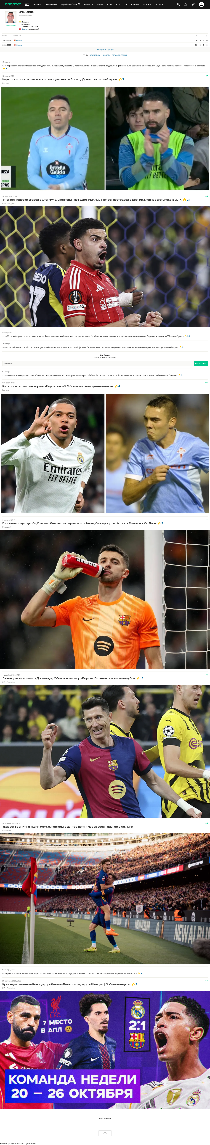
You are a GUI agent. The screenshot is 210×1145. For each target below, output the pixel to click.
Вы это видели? (9, 203)
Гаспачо (5, 83)
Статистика (95, 55)
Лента (85, 55)
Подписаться (10, 25)
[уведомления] (185, 4)
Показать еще (105, 1118)
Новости (106, 55)
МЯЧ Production (8, 682)
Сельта (24, 29)
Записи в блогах (119, 55)
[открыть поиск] (178, 4)
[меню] (27, 4)
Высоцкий (6, 527)
